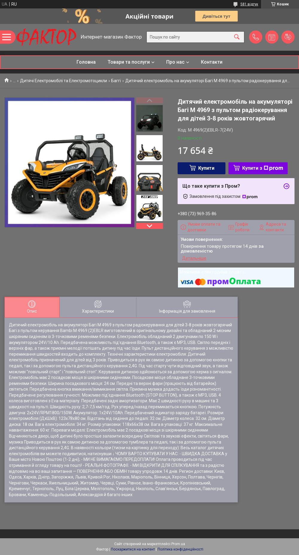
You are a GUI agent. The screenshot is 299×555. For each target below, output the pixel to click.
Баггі (116, 80)
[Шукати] (237, 37)
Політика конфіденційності (180, 549)
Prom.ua (178, 544)
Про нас (175, 62)
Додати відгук (288, 37)
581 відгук (249, 4)
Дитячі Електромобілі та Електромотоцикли (63, 80)
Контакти (211, 62)
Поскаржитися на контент (133, 549)
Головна (86, 62)
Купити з (262, 168)
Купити (206, 168)
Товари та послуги (129, 62)
